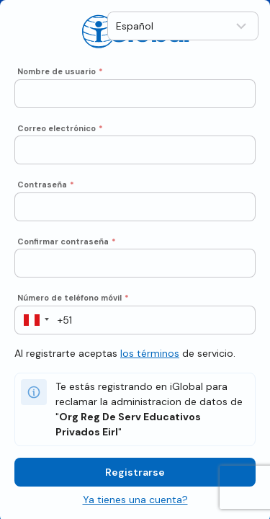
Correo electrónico (60, 127)
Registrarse (135, 470)
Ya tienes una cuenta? (135, 498)
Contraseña (45, 184)
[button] (32, 318)
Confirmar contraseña (66, 240)
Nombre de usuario (60, 71)
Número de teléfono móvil (73, 297)
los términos (149, 351)
